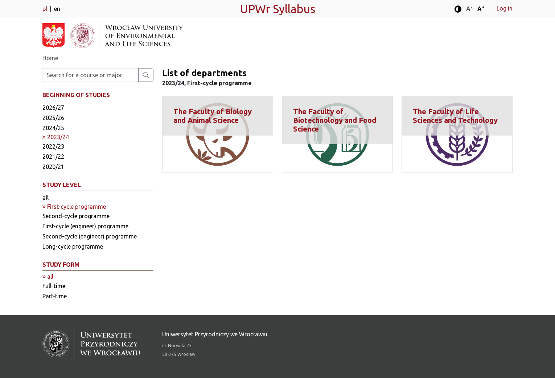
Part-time (54, 296)
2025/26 (53, 118)
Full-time (53, 286)
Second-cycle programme (76, 216)
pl (45, 8)
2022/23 (53, 146)
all (45, 197)
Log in (505, 8)
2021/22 (53, 156)
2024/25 (53, 128)
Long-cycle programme (72, 246)
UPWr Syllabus (277, 8)
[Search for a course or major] (145, 75)
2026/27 (53, 107)
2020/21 (53, 166)
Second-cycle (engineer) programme (89, 236)
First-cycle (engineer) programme (85, 226)
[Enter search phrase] (90, 75)
